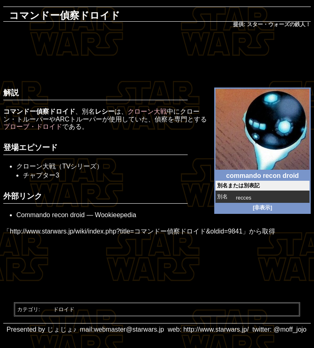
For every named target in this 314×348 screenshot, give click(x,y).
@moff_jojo (290, 329)
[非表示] (262, 207)
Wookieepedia (115, 214)
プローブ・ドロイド (32, 126)
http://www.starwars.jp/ (216, 329)
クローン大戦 (147, 111)
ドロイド (63, 309)
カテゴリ (27, 309)
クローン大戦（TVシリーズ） (59, 166)
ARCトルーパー (79, 119)
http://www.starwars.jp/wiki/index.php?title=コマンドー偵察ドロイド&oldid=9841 (126, 231)
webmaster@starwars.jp (129, 329)
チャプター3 (41, 175)
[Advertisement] (158, 55)
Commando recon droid (50, 214)
